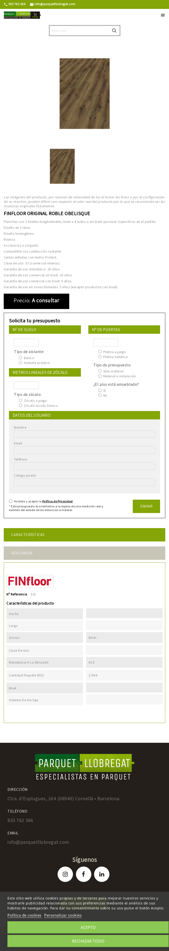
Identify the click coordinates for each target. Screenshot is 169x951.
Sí (104, 390)
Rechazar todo (88, 941)
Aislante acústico (37, 362)
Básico (29, 358)
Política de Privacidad (57, 501)
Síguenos (84, 859)
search (114, 31)
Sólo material (113, 371)
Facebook (83, 874)
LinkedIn (101, 874)
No (105, 395)
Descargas (22, 553)
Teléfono (20, 459)
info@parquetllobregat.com (52, 4)
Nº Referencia (16, 594)
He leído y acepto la (43, 501)
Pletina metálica (115, 357)
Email (18, 443)
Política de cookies (24, 915)
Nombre (20, 427)
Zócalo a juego (35, 400)
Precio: (22, 300)
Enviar (146, 506)
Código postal (25, 475)
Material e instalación (119, 376)
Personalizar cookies (63, 915)
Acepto (88, 927)
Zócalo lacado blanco (41, 405)
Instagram (65, 874)
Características (28, 534)
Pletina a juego (114, 352)
